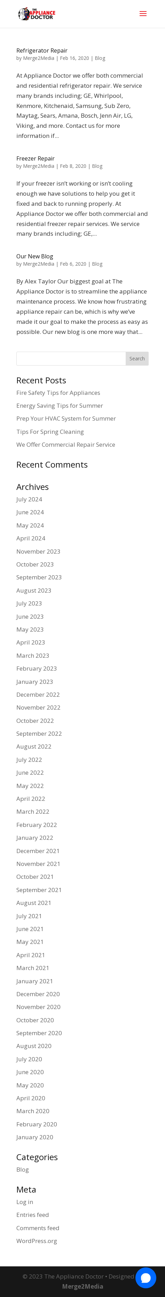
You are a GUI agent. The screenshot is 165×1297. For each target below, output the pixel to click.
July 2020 (29, 1059)
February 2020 (36, 1124)
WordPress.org (36, 1241)
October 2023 (35, 564)
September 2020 (39, 1033)
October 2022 (35, 721)
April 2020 (30, 1098)
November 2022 (38, 707)
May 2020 (30, 1085)
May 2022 (30, 786)
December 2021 (38, 851)
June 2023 (30, 616)
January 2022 (34, 838)
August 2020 (34, 1046)
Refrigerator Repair (42, 50)
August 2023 (34, 590)
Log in (24, 1202)
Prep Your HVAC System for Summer (66, 418)
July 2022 (29, 760)
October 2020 (35, 1020)
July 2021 (29, 916)
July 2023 (29, 603)
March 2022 (32, 811)
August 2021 (34, 903)
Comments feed (38, 1228)
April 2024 (30, 538)
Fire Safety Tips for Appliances (58, 393)
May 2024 (30, 525)
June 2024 (30, 512)
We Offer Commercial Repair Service (65, 444)
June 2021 (30, 929)
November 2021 (38, 864)
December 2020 (38, 994)
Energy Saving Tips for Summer (59, 405)
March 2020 (32, 1111)
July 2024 (29, 499)
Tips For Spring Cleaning (50, 432)
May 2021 (30, 942)
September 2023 (39, 577)
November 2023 (38, 551)
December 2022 (38, 694)
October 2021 (35, 877)
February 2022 (36, 825)
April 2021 (30, 955)
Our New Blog (34, 256)
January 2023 (34, 682)
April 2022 (30, 799)
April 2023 (30, 642)
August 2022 (34, 746)
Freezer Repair (35, 158)
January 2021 (34, 981)
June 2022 (30, 772)
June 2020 (30, 1072)
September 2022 (39, 733)
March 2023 (32, 655)
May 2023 (30, 629)
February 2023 (36, 668)
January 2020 (34, 1137)
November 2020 (38, 1007)
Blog (100, 58)
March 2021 (32, 968)
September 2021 (39, 890)
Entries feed (32, 1215)
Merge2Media (38, 58)
